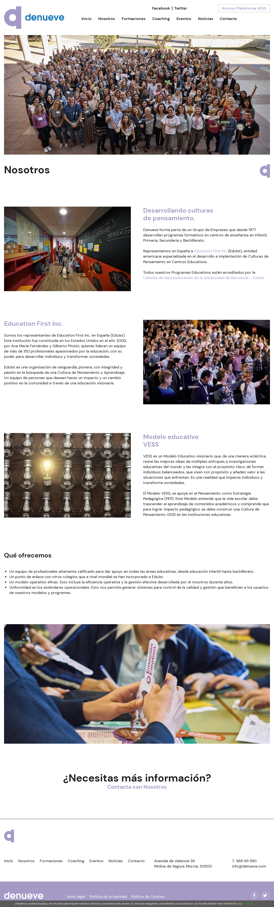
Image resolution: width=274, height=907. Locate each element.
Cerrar (249, 903)
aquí (240, 903)
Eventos (184, 19)
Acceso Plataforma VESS (244, 8)
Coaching (161, 19)
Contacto (228, 19)
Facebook (161, 8)
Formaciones (133, 19)
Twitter (180, 8)
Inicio (87, 19)
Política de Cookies (148, 896)
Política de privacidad (108, 896)
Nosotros (106, 19)
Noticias (205, 19)
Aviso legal (76, 896)
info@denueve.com (249, 866)
